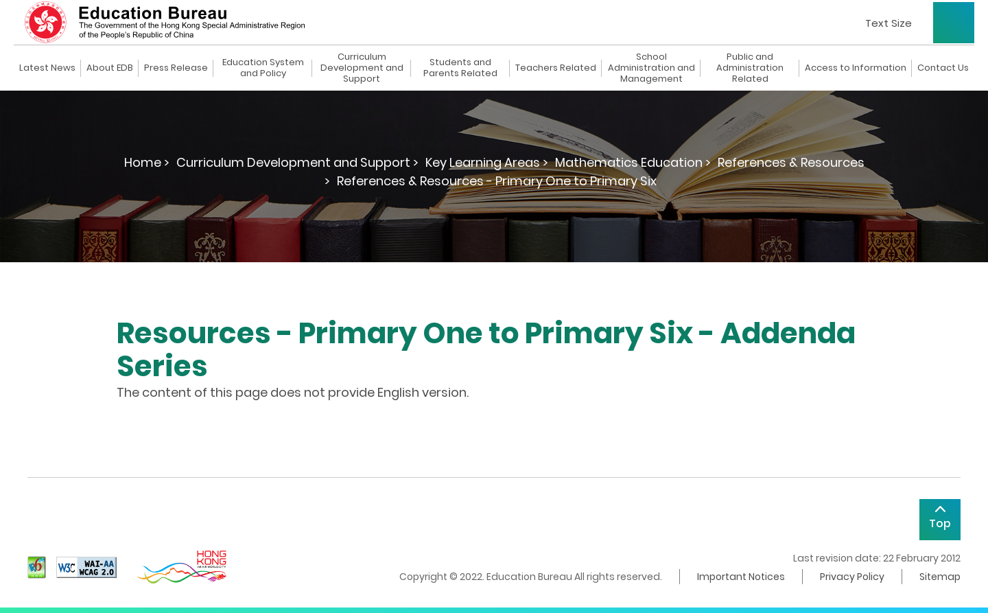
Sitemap (940, 576)
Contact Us (943, 67)
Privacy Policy (852, 576)
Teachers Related (555, 67)
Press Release (176, 67)
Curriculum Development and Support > (297, 162)
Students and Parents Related (460, 68)
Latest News (47, 67)
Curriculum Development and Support (361, 67)
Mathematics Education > (633, 162)
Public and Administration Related (750, 67)
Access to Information (855, 67)
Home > (146, 162)
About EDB (109, 67)
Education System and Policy (263, 68)
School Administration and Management (651, 67)
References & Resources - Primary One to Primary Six (497, 180)
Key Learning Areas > (486, 162)
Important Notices (741, 576)
